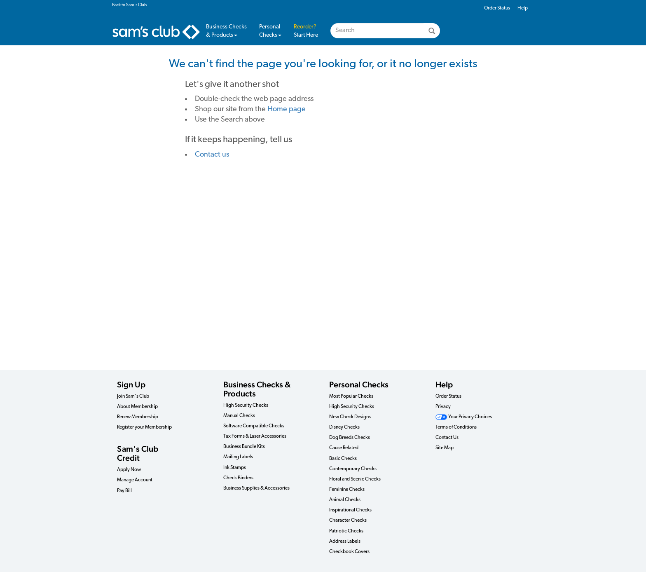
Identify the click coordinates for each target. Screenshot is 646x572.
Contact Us (447, 437)
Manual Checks (239, 415)
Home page (286, 109)
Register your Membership (144, 427)
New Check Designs (350, 417)
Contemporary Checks (353, 469)
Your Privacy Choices (463, 417)
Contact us (212, 155)
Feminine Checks (347, 489)
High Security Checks (245, 405)
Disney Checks (344, 427)
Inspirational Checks (350, 510)
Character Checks (348, 520)
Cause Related (343, 447)
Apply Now (129, 469)
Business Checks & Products (256, 389)
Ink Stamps (234, 467)
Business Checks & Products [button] (226, 31)
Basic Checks (343, 458)
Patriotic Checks (346, 531)
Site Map (444, 447)
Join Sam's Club (133, 396)
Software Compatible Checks (253, 426)
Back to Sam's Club (129, 5)
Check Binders (238, 478)
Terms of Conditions (456, 427)
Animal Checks (344, 499)
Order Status (497, 8)
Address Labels (344, 541)
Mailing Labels (238, 457)
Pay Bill (124, 490)
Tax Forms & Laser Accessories (254, 436)
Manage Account (134, 480)
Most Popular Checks (351, 396)
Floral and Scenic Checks (355, 479)
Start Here (306, 31)
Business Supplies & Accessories (256, 488)
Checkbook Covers (349, 551)
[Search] (432, 30)
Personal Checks (270, 31)
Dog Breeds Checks (349, 437)
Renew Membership (137, 417)
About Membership (137, 406)
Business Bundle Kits (244, 446)
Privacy (443, 406)
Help (522, 8)
